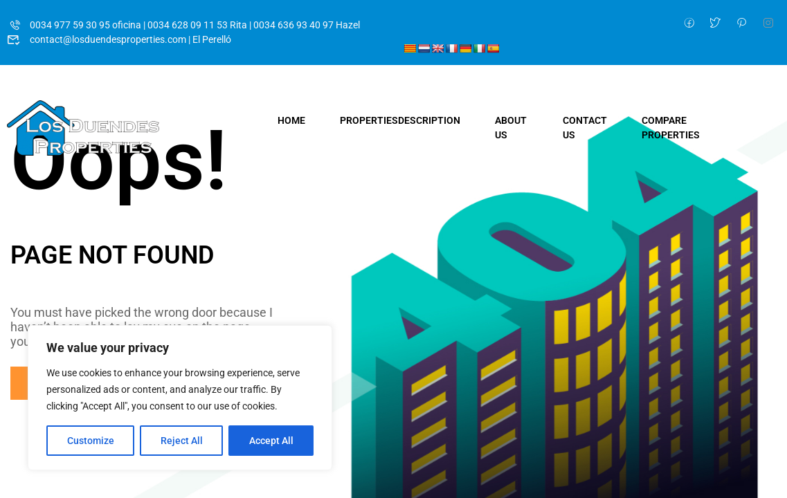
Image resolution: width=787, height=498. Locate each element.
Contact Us (585, 127)
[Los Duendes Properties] (83, 127)
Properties (400, 120)
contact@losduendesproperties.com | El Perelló (119, 39)
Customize (90, 440)
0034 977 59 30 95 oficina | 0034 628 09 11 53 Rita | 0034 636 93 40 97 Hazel (183, 24)
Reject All (182, 440)
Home (291, 120)
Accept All (271, 440)
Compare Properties (671, 127)
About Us (511, 127)
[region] (180, 397)
